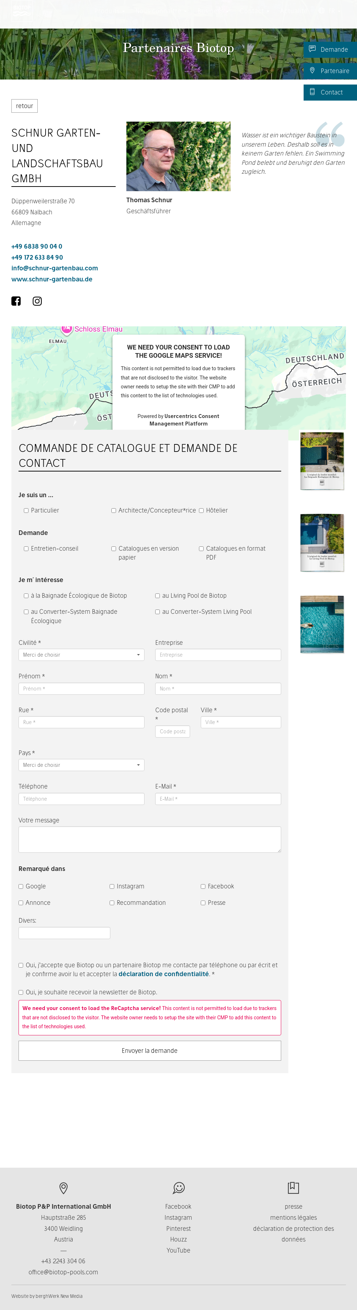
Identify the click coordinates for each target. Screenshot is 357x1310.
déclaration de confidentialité (164, 974)
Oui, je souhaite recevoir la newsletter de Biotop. (88, 992)
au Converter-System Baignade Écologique (70, 616)
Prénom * (32, 676)
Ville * (209, 710)
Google (32, 886)
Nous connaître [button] (161, 17)
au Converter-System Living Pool (203, 611)
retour (24, 105)
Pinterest (178, 1228)
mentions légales (293, 1217)
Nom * (163, 676)
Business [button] (213, 17)
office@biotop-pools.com (63, 1272)
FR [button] (330, 17)
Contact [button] (254, 17)
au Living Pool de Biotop (191, 595)
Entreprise (169, 642)
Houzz (178, 1239)
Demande (328, 49)
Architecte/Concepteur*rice (149, 510)
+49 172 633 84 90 (37, 257)
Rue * (26, 710)
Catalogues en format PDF (232, 553)
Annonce (35, 902)
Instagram (127, 886)
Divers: (28, 920)
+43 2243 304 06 (63, 1261)
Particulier (41, 510)
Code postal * (171, 714)
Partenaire (329, 71)
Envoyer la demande (150, 1050)
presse (294, 1206)
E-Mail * (165, 786)
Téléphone (33, 786)
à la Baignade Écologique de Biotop (75, 595)
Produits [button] (109, 17)
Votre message (39, 820)
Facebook (217, 886)
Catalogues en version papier (145, 553)
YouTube (178, 1250)
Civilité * (30, 642)
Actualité (294, 17)
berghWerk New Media (59, 1296)
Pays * (27, 752)
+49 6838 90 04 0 (36, 246)
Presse (213, 902)
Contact (326, 92)
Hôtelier (213, 510)
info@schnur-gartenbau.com (54, 268)
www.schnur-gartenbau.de (52, 279)
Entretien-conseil (51, 548)
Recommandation (138, 902)
